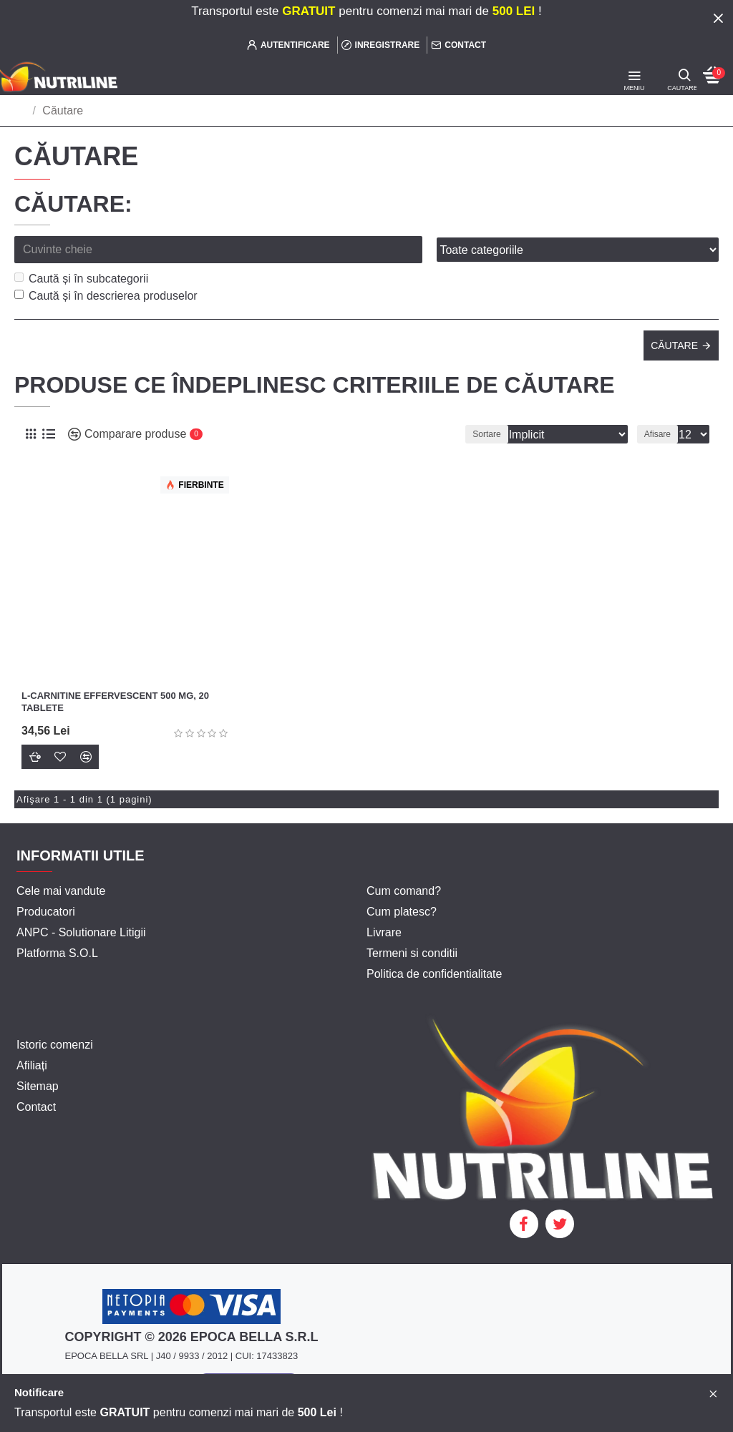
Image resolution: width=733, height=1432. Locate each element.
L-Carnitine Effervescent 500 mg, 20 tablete (115, 701)
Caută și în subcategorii (81, 279)
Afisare (657, 434)
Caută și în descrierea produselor (106, 296)
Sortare (486, 434)
